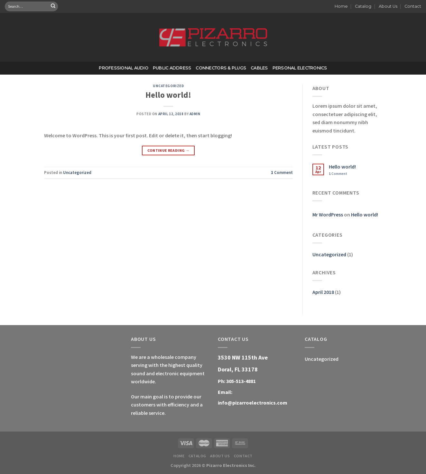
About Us (388, 6)
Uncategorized (168, 86)
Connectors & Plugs (221, 68)
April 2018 (323, 292)
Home (341, 6)
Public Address (172, 68)
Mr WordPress (327, 214)
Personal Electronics (300, 68)
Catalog (363, 6)
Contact (412, 6)
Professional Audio (123, 68)
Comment (282, 172)
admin (195, 114)
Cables (259, 68)
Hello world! (168, 95)
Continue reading (168, 150)
